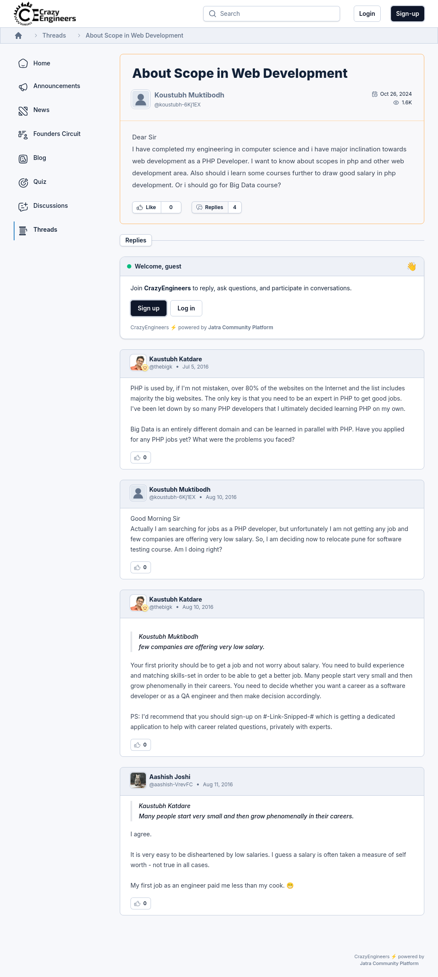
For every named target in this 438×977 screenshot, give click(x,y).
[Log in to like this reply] (140, 457)
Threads (54, 35)
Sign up (149, 308)
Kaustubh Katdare (175, 359)
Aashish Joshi (169, 776)
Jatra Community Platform (240, 327)
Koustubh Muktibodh (189, 95)
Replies (209, 207)
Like (146, 207)
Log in (186, 308)
